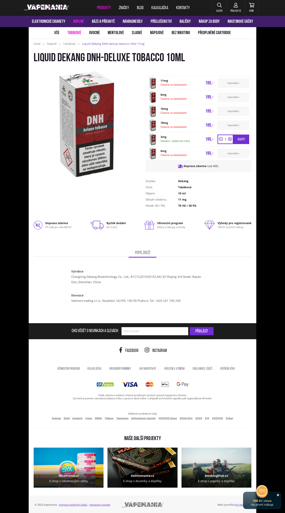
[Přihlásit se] (235, 8)
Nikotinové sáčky (240, 21)
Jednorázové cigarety (143, 418)
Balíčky (185, 21)
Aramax (56, 418)
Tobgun (109, 418)
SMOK (98, 418)
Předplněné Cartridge (214, 33)
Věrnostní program (68, 369)
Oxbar (229, 418)
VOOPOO (217, 418)
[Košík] (251, 8)
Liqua (88, 418)
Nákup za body (209, 21)
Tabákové (74, 33)
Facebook (129, 351)
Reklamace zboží (202, 369)
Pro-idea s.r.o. (242, 504)
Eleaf (67, 418)
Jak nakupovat (147, 369)
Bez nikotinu (181, 33)
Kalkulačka (94, 369)
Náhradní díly (133, 21)
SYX (207, 418)
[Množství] (225, 139)
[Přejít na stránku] (14, 187)
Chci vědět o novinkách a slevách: (95, 331)
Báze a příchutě (103, 21)
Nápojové (157, 33)
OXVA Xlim (186, 418)
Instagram (156, 351)
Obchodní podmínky (120, 369)
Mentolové (116, 33)
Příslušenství (161, 21)
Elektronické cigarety (48, 21)
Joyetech (77, 418)
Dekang (183, 181)
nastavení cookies (99, 504)
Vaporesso (122, 418)
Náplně (78, 21)
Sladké (137, 33)
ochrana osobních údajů (73, 504)
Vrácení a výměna (174, 369)
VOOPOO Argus (168, 418)
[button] (218, 8)
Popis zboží (142, 253)
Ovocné (94, 33)
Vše (56, 33)
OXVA (198, 418)
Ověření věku (227, 369)
